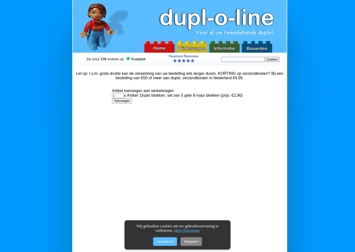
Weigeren (191, 241)
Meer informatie (187, 230)
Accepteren (165, 241)
